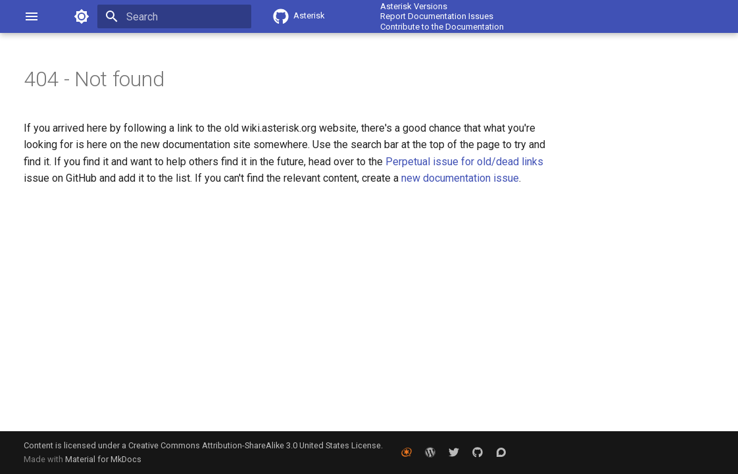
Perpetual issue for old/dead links (464, 161)
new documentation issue (460, 178)
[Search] (174, 16)
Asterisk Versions (413, 6)
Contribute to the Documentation (442, 27)
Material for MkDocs (103, 459)
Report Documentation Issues (436, 16)
